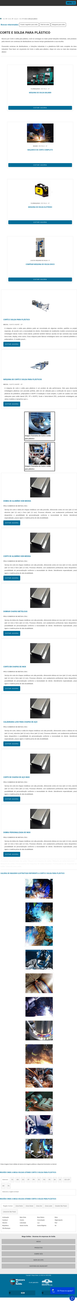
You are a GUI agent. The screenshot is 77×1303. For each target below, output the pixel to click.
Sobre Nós (38, 1254)
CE (60, 1179)
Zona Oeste (29, 1206)
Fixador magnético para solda (29, 24)
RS (44, 1179)
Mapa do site (38, 1260)
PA (8, 1186)
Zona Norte (19, 1206)
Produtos (38, 1248)
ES (23, 1179)
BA (55, 1179)
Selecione (5, 1179)
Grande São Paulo (61, 1206)
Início (38, 1241)
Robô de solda (45, 24)
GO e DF (67, 1179)
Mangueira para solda (58, 24)
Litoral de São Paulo (9, 1212)
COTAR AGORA (40, 108)
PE (49, 1179)
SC (39, 1179)
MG (18, 1179)
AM (3, 1186)
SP (28, 1179)
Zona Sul (39, 1206)
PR (34, 1179)
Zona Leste (48, 1206)
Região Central (8, 1206)
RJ (12, 1179)
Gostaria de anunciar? (38, 1266)
